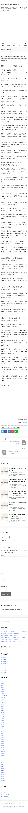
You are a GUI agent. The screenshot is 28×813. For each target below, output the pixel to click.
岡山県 (2, 722)
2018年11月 (3, 668)
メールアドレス (5, 580)
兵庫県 (2, 689)
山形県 (2, 716)
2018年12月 (3, 666)
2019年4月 (3, 659)
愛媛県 (2, 733)
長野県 (2, 768)
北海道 (2, 691)
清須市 (25, 419)
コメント (3, 555)
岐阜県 (2, 720)
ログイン (3, 790)
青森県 (2, 770)
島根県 (2, 727)
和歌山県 (3, 697)
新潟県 (2, 737)
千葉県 (2, 693)
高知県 (2, 776)
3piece (25, 422)
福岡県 (2, 756)
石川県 (2, 749)
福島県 (2, 758)
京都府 (2, 683)
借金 (2, 687)
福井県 (2, 753)
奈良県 (2, 706)
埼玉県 (2, 700)
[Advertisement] (14, 28)
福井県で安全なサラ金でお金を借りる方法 (11, 641)
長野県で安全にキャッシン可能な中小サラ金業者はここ (14, 637)
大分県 (2, 702)
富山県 (2, 712)
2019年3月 (3, 661)
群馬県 (2, 762)
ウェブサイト (4, 586)
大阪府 (2, 704)
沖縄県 (2, 743)
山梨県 (2, 718)
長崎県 (2, 766)
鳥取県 (2, 778)
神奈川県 (3, 751)
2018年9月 (3, 672)
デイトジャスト (16, 810)
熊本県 (2, 747)
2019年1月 (3, 663)
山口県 (2, 714)
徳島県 (2, 731)
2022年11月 (3, 657)
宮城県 (2, 708)
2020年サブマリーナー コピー (14, 809)
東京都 (2, 739)
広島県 (2, 729)
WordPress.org (4, 796)
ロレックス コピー (4, 809)
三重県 (2, 681)
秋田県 (2, 760)
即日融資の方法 (4, 695)
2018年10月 (3, 670)
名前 (2, 573)
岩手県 (2, 724)
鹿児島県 (3, 780)
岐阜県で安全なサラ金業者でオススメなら (11, 635)
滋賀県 (2, 745)
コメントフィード (5, 794)
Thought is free (21, 806)
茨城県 (2, 764)
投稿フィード (4, 792)
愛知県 (20, 419)
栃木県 (2, 741)
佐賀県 (2, 685)
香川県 (2, 774)
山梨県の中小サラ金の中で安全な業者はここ (11, 639)
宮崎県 (2, 710)
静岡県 (2, 772)
